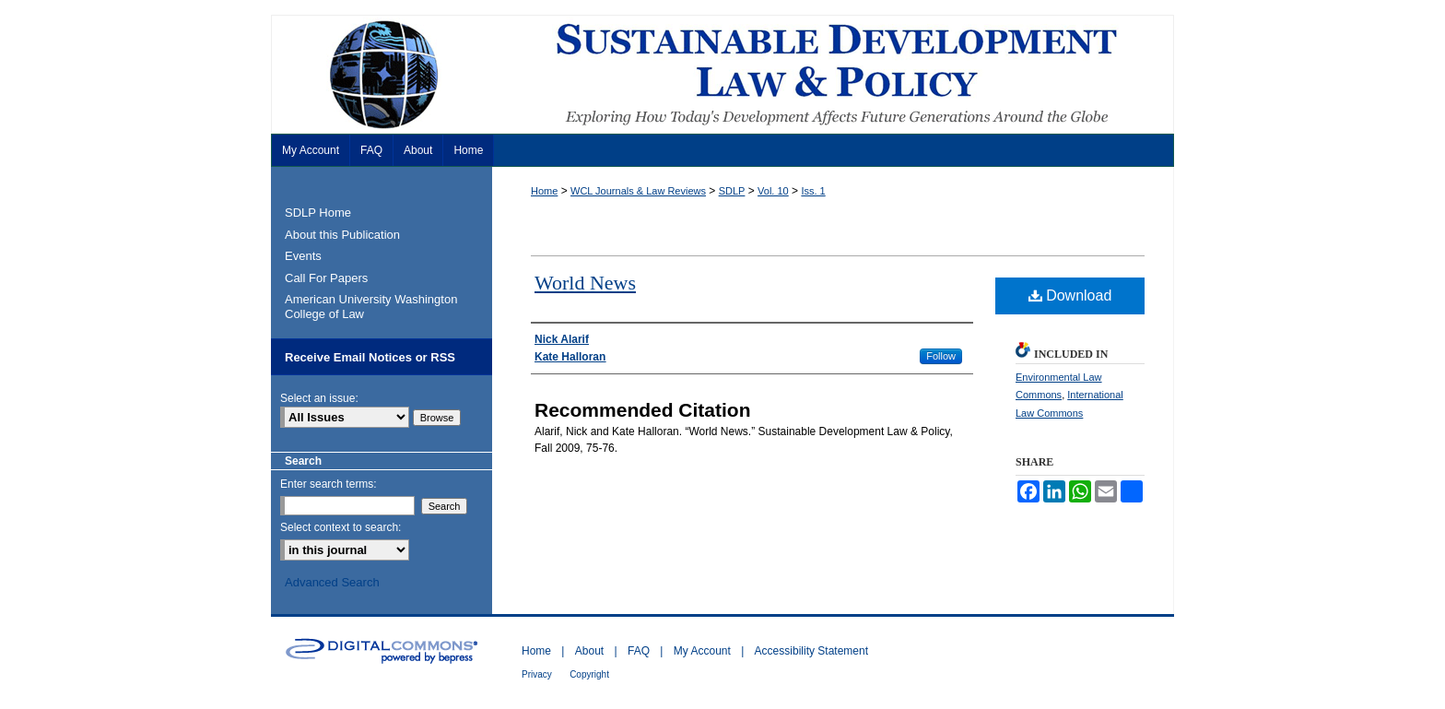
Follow (941, 355)
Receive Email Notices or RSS (370, 357)
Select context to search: (340, 527)
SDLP (732, 190)
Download (1070, 295)
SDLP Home (318, 212)
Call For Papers (326, 278)
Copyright (589, 674)
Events (303, 256)
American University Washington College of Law (371, 306)
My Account (702, 650)
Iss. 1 (813, 190)
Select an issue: (319, 398)
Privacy (537, 674)
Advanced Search (332, 582)
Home (544, 190)
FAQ (639, 650)
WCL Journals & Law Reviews (638, 190)
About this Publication (342, 235)
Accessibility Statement (811, 650)
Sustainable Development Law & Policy (722, 74)
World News (585, 282)
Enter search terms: (328, 484)
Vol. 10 (773, 190)
